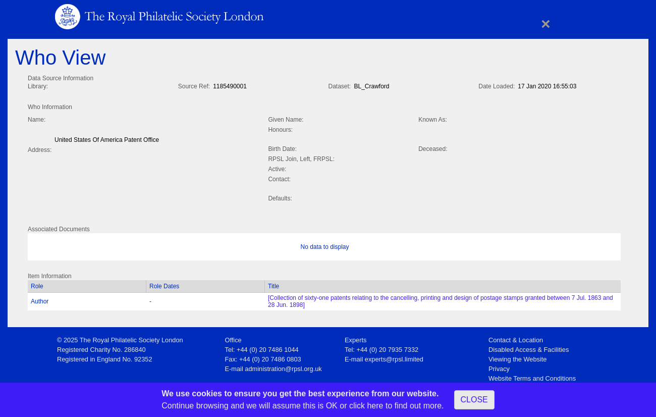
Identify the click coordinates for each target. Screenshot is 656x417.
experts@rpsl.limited (394, 357)
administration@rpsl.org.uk (283, 367)
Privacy (499, 367)
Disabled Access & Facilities (528, 347)
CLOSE (474, 399)
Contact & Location (515, 338)
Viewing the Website (517, 357)
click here (366, 405)
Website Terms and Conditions (532, 376)
